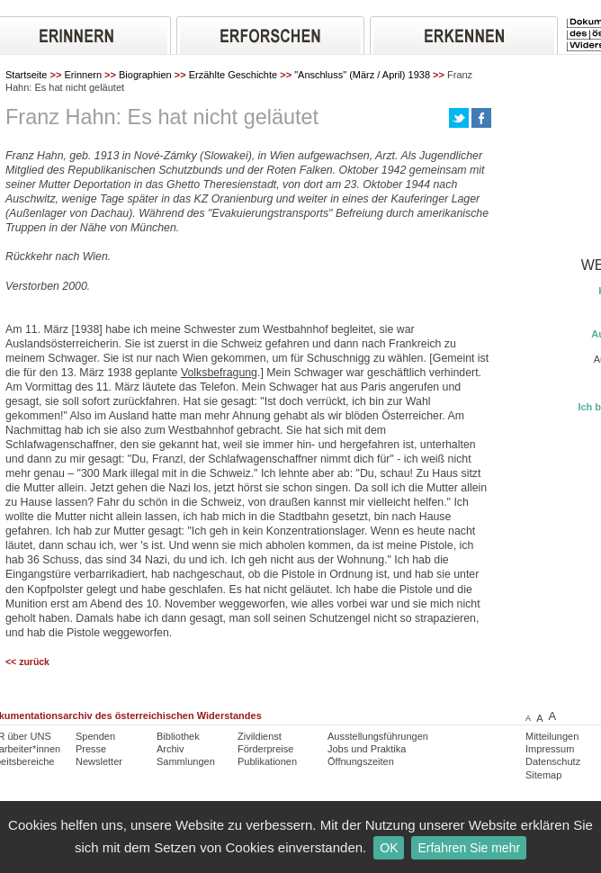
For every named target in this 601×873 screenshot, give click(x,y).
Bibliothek (178, 736)
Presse (91, 748)
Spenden (95, 736)
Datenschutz (552, 761)
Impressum (549, 748)
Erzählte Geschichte (233, 74)
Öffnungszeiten (360, 761)
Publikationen (267, 761)
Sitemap (543, 775)
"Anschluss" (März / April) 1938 (362, 74)
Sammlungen (186, 761)
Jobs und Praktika (366, 748)
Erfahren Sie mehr (468, 848)
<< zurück (27, 662)
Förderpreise (265, 748)
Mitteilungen (552, 736)
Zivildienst (260, 736)
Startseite (26, 74)
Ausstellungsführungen (377, 736)
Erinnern (83, 74)
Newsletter (99, 761)
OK (389, 848)
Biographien (145, 74)
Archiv (170, 748)
